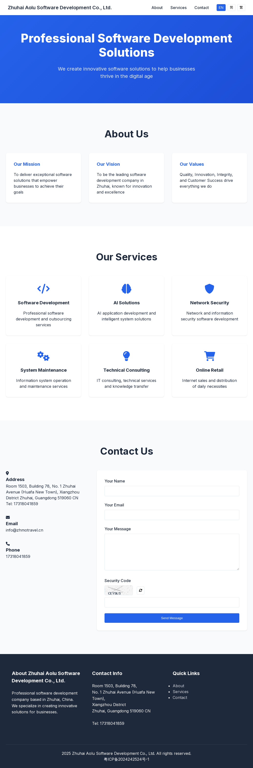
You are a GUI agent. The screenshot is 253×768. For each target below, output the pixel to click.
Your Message (118, 528)
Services (178, 7)
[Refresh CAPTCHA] (140, 590)
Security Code (118, 580)
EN (221, 8)
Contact (201, 7)
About (157, 7)
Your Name (115, 481)
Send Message (172, 618)
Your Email (114, 504)
